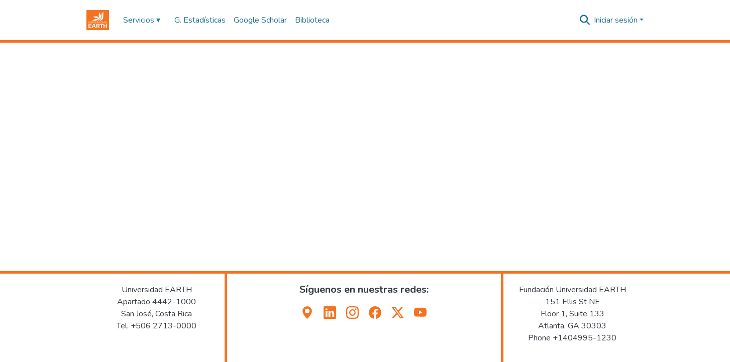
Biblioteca (312, 20)
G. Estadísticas (200, 20)
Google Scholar (260, 20)
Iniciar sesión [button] (617, 20)
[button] (97, 20)
